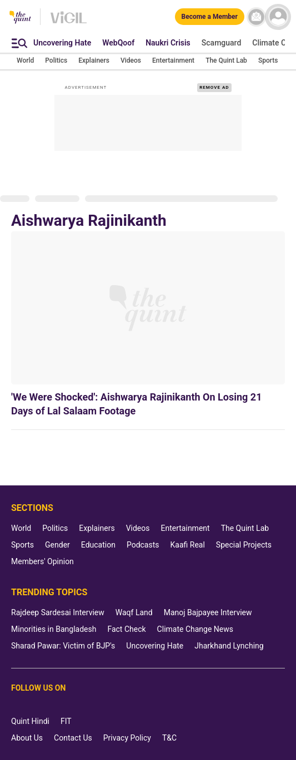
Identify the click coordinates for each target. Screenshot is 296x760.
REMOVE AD (214, 87)
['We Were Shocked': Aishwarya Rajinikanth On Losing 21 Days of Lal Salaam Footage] (148, 307)
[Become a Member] (209, 17)
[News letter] (256, 17)
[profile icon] (278, 17)
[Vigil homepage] (69, 22)
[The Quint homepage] (20, 18)
